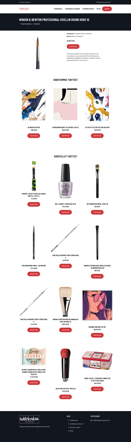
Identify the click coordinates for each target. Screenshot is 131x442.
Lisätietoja (73, 46)
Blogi (99, 9)
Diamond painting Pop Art (97, 327)
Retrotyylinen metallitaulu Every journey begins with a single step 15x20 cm (34, 372)
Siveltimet (36, 24)
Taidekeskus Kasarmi (72, 9)
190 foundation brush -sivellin (97, 204)
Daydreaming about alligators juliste (65, 127)
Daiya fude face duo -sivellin (65, 389)
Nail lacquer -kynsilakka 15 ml (65, 204)
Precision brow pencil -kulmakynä (34, 266)
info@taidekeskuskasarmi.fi (103, 2)
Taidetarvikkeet (26, 24)
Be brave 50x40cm (34, 127)
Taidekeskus (58, 9)
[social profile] (31, 2)
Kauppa (107, 9)
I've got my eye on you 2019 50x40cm (97, 127)
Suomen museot (88, 9)
